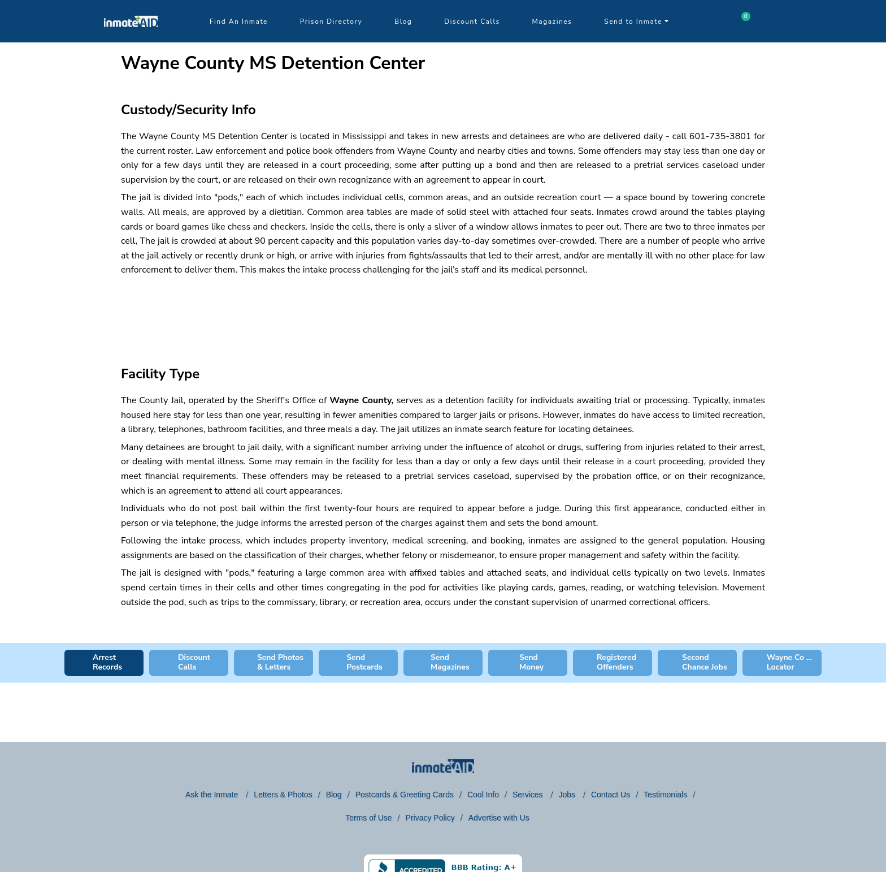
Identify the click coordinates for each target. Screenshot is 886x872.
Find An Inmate (239, 21)
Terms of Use (368, 817)
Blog (403, 21)
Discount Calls (472, 21)
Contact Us (610, 794)
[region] (443, 311)
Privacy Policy (430, 817)
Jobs (567, 794)
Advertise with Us (498, 817)
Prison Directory (331, 21)
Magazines (552, 21)
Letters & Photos (283, 794)
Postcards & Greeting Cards (404, 794)
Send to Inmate (637, 21)
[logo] (131, 39)
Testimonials (665, 794)
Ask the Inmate (212, 794)
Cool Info (483, 794)
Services (529, 794)
